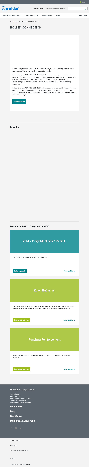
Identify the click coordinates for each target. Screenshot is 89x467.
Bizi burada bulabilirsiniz (22, 421)
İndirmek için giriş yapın (21, 320)
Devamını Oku (68, 271)
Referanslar (47, 16)
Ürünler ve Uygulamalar (11, 16)
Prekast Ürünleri (14, 394)
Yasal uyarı (13, 445)
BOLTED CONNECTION (33, 21)
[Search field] (76, 8)
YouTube (16, 427)
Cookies (12, 458)
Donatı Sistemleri (15, 396)
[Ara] (86, 8)
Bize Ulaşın (83, 16)
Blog (58, 16)
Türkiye (84, 2)
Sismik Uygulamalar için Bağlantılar (20, 402)
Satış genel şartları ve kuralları (19, 451)
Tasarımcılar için (31, 16)
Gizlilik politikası (15, 440)
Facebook (11, 427)
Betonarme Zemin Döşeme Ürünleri (20, 398)
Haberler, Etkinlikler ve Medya (55, 9)
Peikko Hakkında (38, 9)
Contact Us (21, 427)
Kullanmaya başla (19, 101)
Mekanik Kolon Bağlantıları (18, 400)
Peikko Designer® (23, 21)
